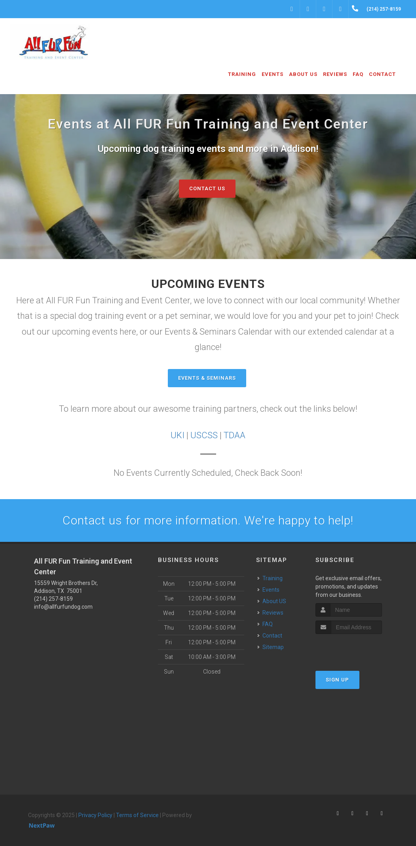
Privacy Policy (95, 815)
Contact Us (207, 188)
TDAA (234, 435)
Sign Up (337, 680)
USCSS (204, 435)
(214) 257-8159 (53, 599)
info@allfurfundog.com (63, 607)
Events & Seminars (207, 378)
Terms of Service (137, 815)
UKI (177, 435)
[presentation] (357, 649)
